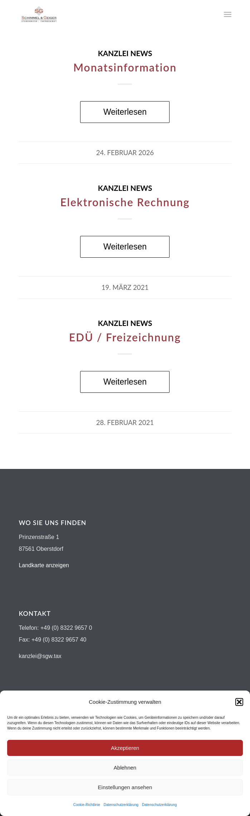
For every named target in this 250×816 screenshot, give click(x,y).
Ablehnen (125, 768)
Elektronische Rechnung (125, 202)
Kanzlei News (125, 53)
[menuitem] (227, 14)
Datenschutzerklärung (121, 805)
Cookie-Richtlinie (86, 805)
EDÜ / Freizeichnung (125, 337)
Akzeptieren (125, 748)
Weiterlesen (125, 112)
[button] (239, 702)
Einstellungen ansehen (125, 787)
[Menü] (227, 14)
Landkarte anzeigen (44, 565)
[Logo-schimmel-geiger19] (103, 14)
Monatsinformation (125, 67)
